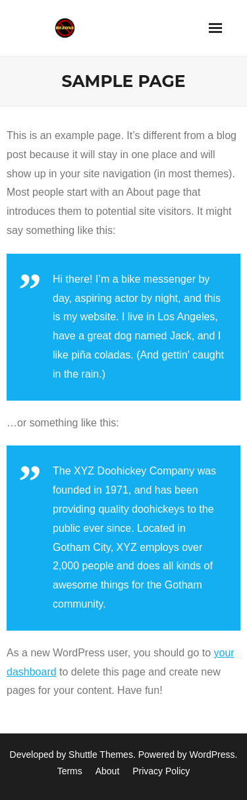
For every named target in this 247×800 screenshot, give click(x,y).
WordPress (212, 754)
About (108, 771)
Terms (69, 771)
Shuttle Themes (101, 754)
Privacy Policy (161, 771)
